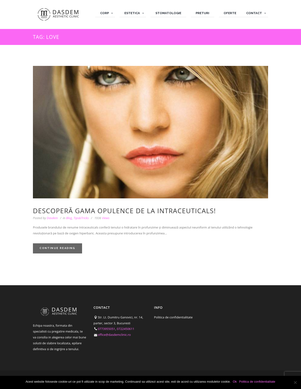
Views (101, 218)
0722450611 (125, 329)
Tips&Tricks (81, 218)
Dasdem (52, 218)
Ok (235, 381)
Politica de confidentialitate (173, 317)
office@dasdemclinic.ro (114, 335)
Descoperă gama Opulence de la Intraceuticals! (124, 210)
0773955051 (106, 329)
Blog (69, 218)
